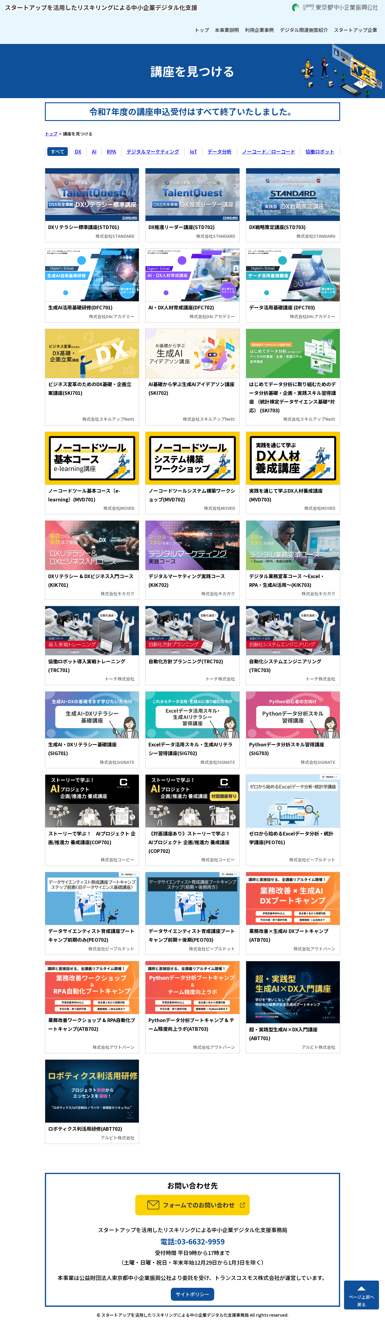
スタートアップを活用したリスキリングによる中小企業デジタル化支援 (101, 7)
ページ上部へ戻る (361, 1300)
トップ (202, 29)
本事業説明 (227, 29)
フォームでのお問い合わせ (199, 1205)
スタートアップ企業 (355, 29)
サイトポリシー (192, 1294)
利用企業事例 (259, 29)
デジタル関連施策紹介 (304, 29)
